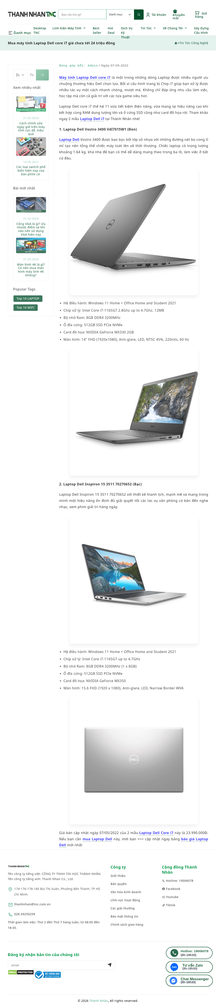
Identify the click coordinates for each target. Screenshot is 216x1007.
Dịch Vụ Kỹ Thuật (127, 32)
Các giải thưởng (123, 908)
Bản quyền (119, 884)
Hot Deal (111, 30)
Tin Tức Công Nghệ (193, 43)
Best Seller (97, 30)
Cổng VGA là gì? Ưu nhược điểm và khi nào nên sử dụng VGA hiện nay (31, 244)
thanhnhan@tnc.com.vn (32, 904)
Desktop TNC (40, 30)
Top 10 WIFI (25, 323)
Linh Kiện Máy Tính (66, 28)
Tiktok (169, 905)
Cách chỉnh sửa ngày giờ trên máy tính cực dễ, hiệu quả (31, 143)
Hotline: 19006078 (178, 881)
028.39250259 (24, 914)
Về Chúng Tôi (173, 28)
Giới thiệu (118, 876)
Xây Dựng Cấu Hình (201, 30)
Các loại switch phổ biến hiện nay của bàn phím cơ (31, 185)
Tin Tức (146, 28)
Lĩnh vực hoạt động (125, 900)
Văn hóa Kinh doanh (126, 892)
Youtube (170, 897)
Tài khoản (156, 15)
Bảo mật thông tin (125, 916)
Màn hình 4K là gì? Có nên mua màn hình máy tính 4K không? (31, 285)
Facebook (171, 889)
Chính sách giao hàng (127, 924)
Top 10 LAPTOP (28, 314)
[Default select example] (120, 14)
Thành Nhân (98, 1001)
